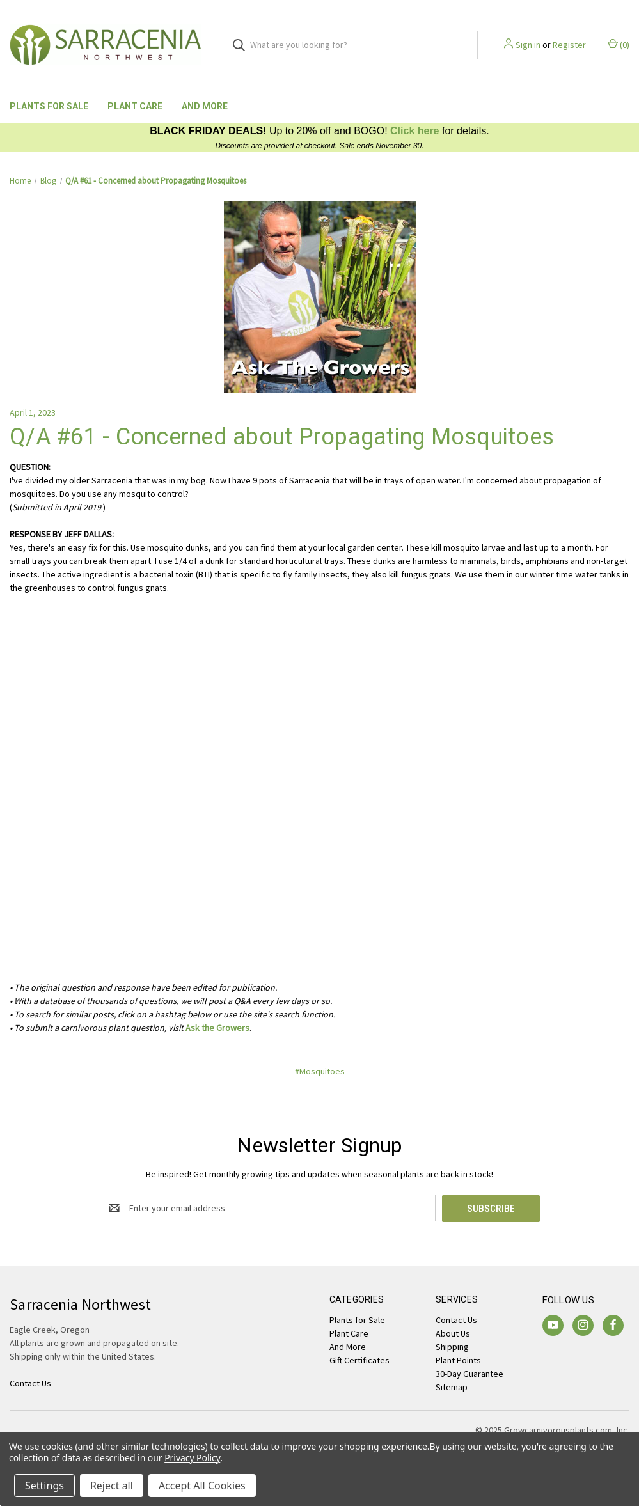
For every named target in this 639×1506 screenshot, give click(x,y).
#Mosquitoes (320, 1071)
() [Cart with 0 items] (618, 44)
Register (569, 45)
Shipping (452, 1346)
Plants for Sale (49, 106)
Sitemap (452, 1386)
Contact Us (456, 1319)
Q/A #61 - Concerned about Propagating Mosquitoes (282, 436)
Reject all (111, 1486)
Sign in (528, 45)
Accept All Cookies (202, 1486)
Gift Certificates (359, 1359)
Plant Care (134, 106)
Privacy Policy (192, 1458)
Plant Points (458, 1359)
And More (205, 106)
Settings (44, 1486)
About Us (453, 1332)
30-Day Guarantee (469, 1373)
